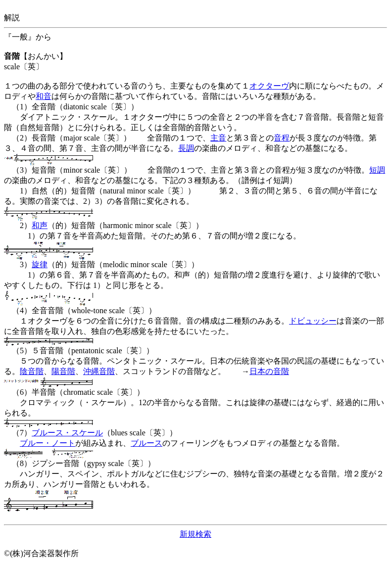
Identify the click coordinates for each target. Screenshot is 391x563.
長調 (186, 148)
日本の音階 (269, 371)
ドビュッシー (313, 321)
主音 (218, 138)
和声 (40, 225)
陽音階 (63, 371)
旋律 (40, 264)
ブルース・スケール (67, 432)
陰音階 (32, 371)
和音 (43, 96)
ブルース (146, 443)
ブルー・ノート (47, 443)
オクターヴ (269, 86)
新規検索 (195, 534)
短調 (377, 170)
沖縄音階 (99, 371)
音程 (282, 138)
